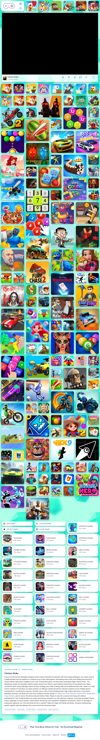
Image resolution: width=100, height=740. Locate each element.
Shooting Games (10, 709)
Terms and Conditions (32, 735)
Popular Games (43, 524)
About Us (56, 735)
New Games (9, 524)
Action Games (31, 709)
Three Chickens (71, 693)
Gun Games (21, 709)
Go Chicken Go (60, 693)
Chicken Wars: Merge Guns (86, 693)
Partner (63, 735)
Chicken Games (13, 79)
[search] (21, 8)
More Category (53, 709)
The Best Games (10, 529)
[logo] (9, 6)
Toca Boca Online (11, 669)
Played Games (43, 529)
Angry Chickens (9, 696)
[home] (21, 4)
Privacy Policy (46, 735)
